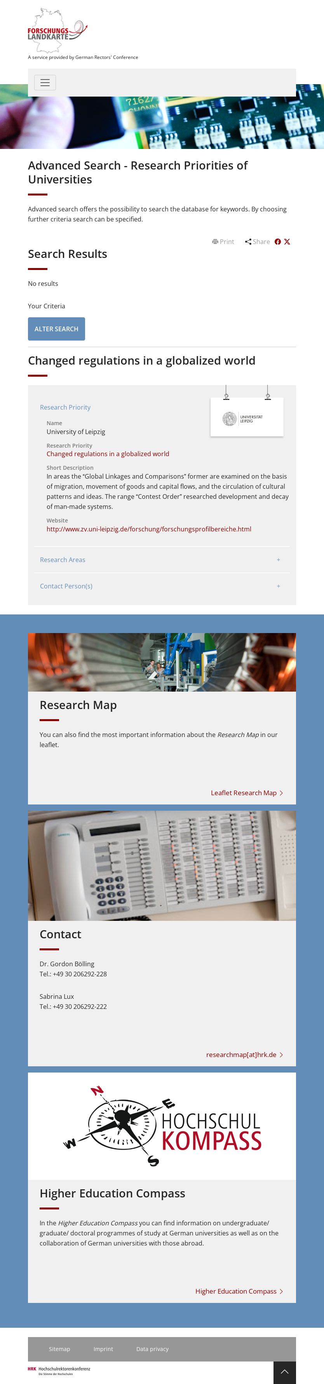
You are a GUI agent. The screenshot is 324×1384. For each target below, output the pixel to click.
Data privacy (152, 1349)
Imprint (103, 1349)
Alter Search (56, 329)
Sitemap (59, 1349)
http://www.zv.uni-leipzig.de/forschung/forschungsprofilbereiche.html (149, 529)
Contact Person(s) (66, 586)
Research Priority (65, 407)
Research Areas (62, 559)
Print (224, 241)
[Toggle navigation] (45, 82)
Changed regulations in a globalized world (108, 454)
